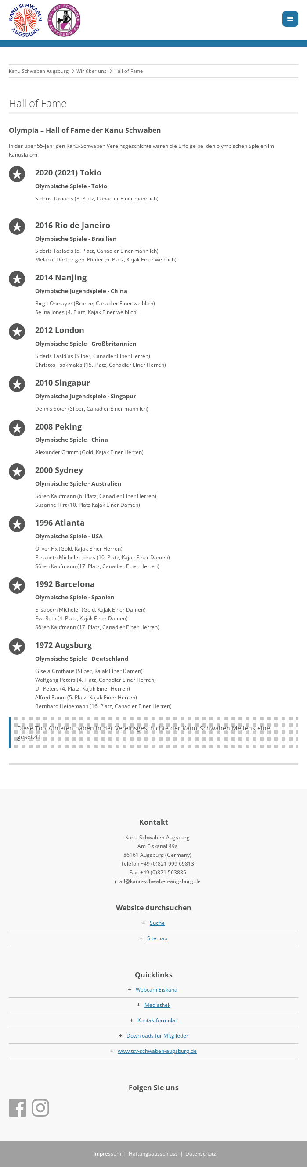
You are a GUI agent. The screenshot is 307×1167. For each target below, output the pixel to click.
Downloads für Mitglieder (157, 1035)
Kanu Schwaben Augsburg (39, 71)
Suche (157, 923)
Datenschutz (200, 1153)
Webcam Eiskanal (157, 989)
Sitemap (157, 938)
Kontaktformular (157, 1020)
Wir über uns (91, 71)
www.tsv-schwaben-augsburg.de (157, 1051)
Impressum (107, 1153)
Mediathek (157, 1005)
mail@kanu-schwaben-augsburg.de (158, 881)
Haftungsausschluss (153, 1153)
